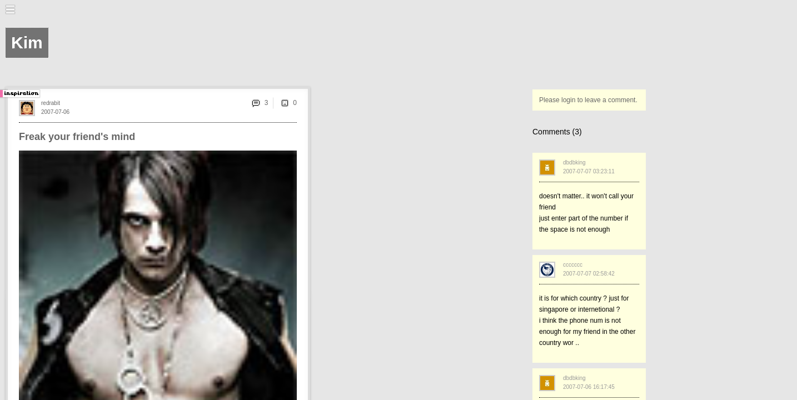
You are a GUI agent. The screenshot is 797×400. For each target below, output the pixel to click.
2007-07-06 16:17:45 (589, 387)
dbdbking (574, 162)
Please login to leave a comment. (588, 100)
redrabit (50, 103)
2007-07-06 (55, 112)
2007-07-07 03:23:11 (589, 171)
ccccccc (572, 265)
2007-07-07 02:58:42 (589, 274)
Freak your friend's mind (77, 136)
